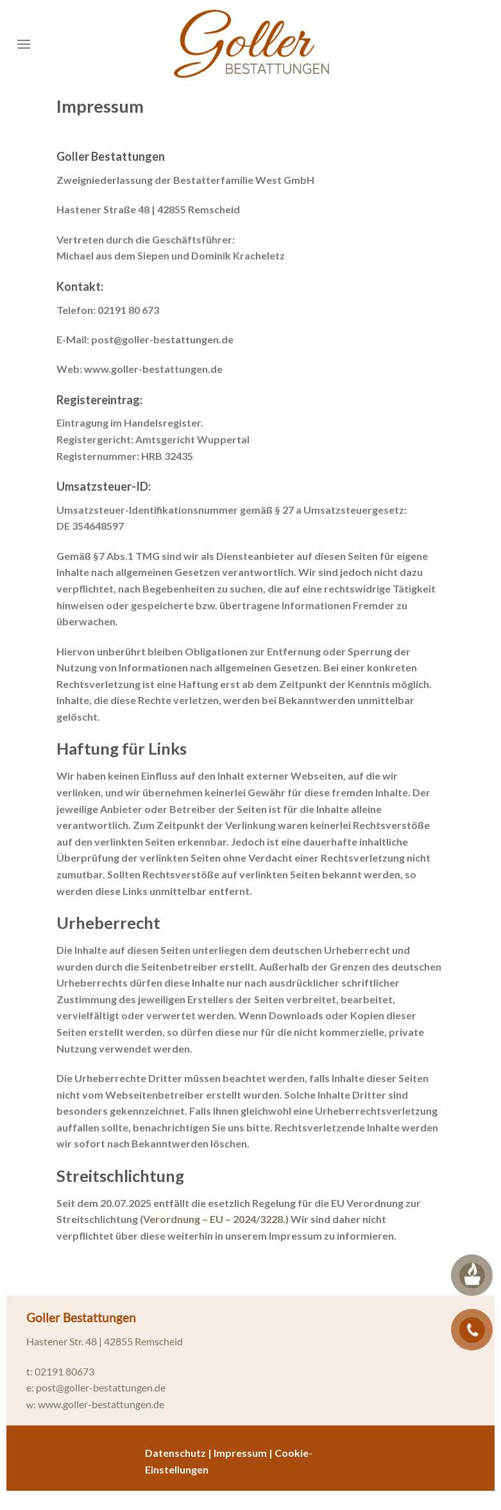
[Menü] (23, 44)
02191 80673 (64, 1371)
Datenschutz (175, 1453)
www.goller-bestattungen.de (101, 1404)
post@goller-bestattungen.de (101, 1387)
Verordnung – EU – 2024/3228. (214, 1219)
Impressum (240, 1453)
